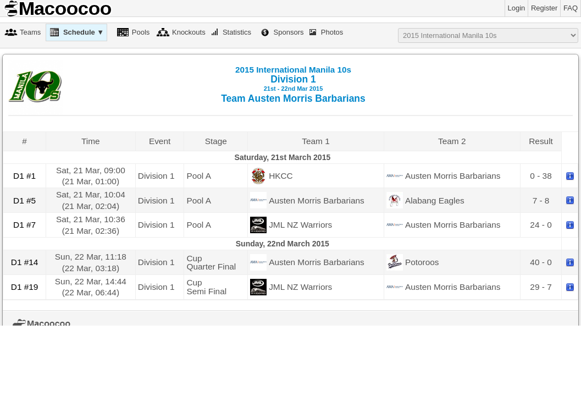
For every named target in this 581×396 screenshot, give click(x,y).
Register (544, 8)
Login (516, 8)
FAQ (570, 8)
